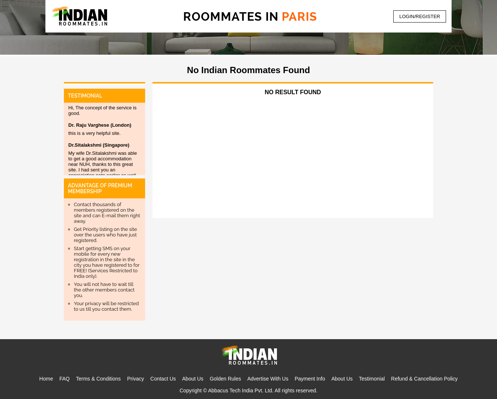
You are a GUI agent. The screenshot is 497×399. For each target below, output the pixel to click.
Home (46, 379)
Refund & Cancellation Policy (424, 379)
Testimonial (372, 379)
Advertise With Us (267, 379)
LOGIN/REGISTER (419, 16)
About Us (192, 379)
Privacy (135, 379)
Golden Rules (225, 379)
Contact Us (163, 379)
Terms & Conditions (98, 379)
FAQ (64, 379)
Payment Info (310, 379)
